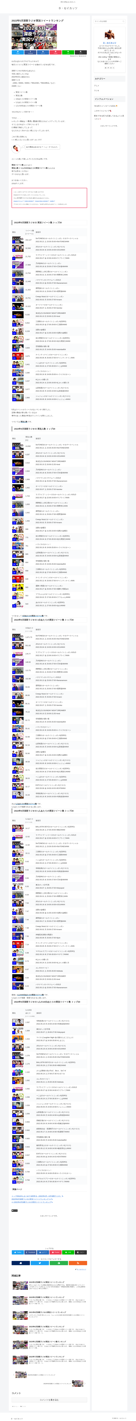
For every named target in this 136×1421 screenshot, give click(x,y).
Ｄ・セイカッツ (109, 43)
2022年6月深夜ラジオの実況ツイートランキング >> (32, 1199)
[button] (123, 21)
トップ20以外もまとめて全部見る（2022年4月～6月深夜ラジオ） (37, 1196)
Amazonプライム (19, 201)
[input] (109, 21)
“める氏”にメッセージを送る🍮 (106, 106)
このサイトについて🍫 (102, 111)
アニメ (96, 86)
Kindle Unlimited (29, 201)
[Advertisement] (49, 1230)
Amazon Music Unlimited (42, 201)
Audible (52, 201)
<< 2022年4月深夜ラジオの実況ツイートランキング (32, 1202)
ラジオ (14, 1210)
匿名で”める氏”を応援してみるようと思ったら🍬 (109, 117)
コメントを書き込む (49, 1400)
